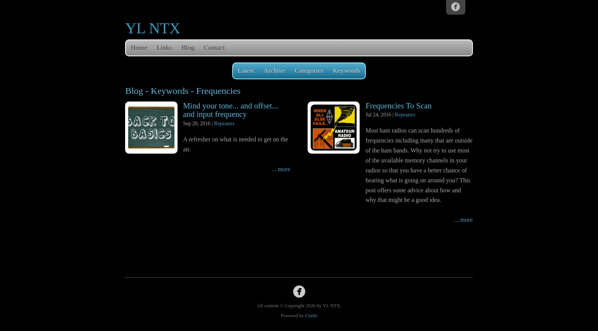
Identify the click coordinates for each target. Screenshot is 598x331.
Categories (309, 70)
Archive (274, 70)
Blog (187, 47)
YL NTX (152, 28)
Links (164, 47)
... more (281, 169)
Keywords (346, 70)
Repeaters (224, 123)
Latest (246, 70)
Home (139, 47)
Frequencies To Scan (398, 105)
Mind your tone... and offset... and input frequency (230, 110)
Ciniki (311, 315)
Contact (214, 47)
